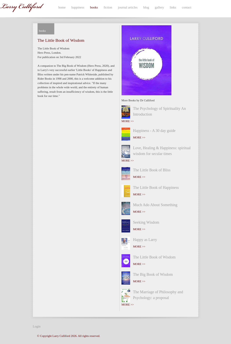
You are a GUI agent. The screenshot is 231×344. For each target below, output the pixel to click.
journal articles (128, 7)
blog (146, 7)
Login (37, 326)
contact (186, 7)
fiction (108, 7)
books (94, 7)
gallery (159, 7)
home (62, 7)
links (173, 7)
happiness (77, 7)
